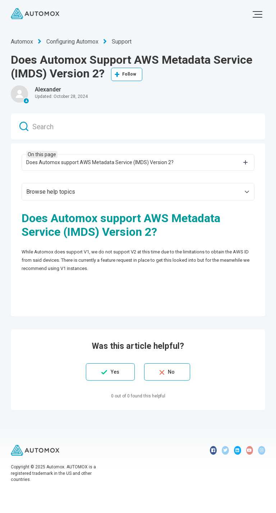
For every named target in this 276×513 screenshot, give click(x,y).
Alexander (48, 89)
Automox (22, 41)
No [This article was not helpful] (171, 372)
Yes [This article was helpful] (115, 372)
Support (122, 41)
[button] (257, 14)
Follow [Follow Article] (129, 74)
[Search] (138, 126)
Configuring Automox (72, 41)
